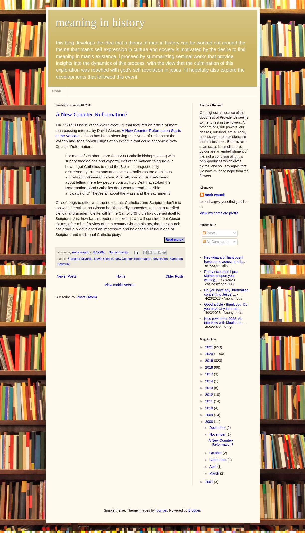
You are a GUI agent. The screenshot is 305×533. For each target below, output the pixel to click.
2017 (209, 374)
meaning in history (100, 22)
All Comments (215, 242)
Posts (209, 233)
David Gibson (103, 259)
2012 (209, 395)
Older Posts (174, 276)
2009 (209, 415)
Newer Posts (66, 276)
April (213, 467)
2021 (209, 347)
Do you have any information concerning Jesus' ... (226, 292)
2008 (209, 422)
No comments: (119, 252)
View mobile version (120, 285)
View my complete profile (219, 213)
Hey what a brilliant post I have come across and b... (224, 259)
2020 (209, 354)
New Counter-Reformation (133, 259)
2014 (209, 381)
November (217, 434)
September (218, 460)
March (214, 473)
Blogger (194, 510)
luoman (161, 510)
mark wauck (215, 195)
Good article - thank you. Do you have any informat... (225, 306)
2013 (209, 388)
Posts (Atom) (87, 297)
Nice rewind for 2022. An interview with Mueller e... (223, 321)
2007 (209, 482)
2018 (209, 367)
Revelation (160, 259)
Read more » (174, 239)
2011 (209, 401)
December (217, 428)
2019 (209, 361)
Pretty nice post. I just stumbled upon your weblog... (221, 276)
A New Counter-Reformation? (92, 114)
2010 (209, 408)
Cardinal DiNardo (80, 259)
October (216, 453)
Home (57, 91)
